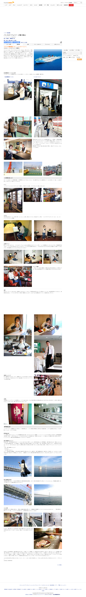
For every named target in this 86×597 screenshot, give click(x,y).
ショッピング (19, 5)
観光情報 (40, 5)
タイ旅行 (33, 589)
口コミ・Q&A (37, 44)
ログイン (62, 2)
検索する (79, 59)
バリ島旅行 (50, 589)
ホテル (31, 5)
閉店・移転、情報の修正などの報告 (10, 40)
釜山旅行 (10, 589)
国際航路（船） (12, 38)
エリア (10, 5)
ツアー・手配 (46, 5)
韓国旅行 (6, 589)
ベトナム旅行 (38, 589)
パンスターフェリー (37, 76)
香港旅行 (19, 589)
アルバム (47, 44)
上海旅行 (29, 589)
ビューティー (26, 5)
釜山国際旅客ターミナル (9, 76)
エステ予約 (72, 50)
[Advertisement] (43, 10)
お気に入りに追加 (24, 42)
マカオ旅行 (24, 589)
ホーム (21, 585)
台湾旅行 (15, 589)
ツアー (43, 594)
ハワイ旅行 (55, 589)
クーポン (71, 5)
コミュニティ (52, 5)
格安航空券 (66, 5)
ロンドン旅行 (65, 589)
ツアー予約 (77, 50)
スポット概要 (8, 44)
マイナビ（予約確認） (69, 2)
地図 (28, 44)
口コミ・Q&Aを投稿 (7, 42)
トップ (6, 5)
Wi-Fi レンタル (59, 5)
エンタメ (35, 5)
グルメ (14, 5)
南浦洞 (7, 38)
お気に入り (57, 44)
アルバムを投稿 (16, 42)
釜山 (4, 38)
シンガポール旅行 (73, 589)
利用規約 (30, 594)
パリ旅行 (60, 589)
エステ (40, 594)
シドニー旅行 (44, 589)
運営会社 (27, 594)
